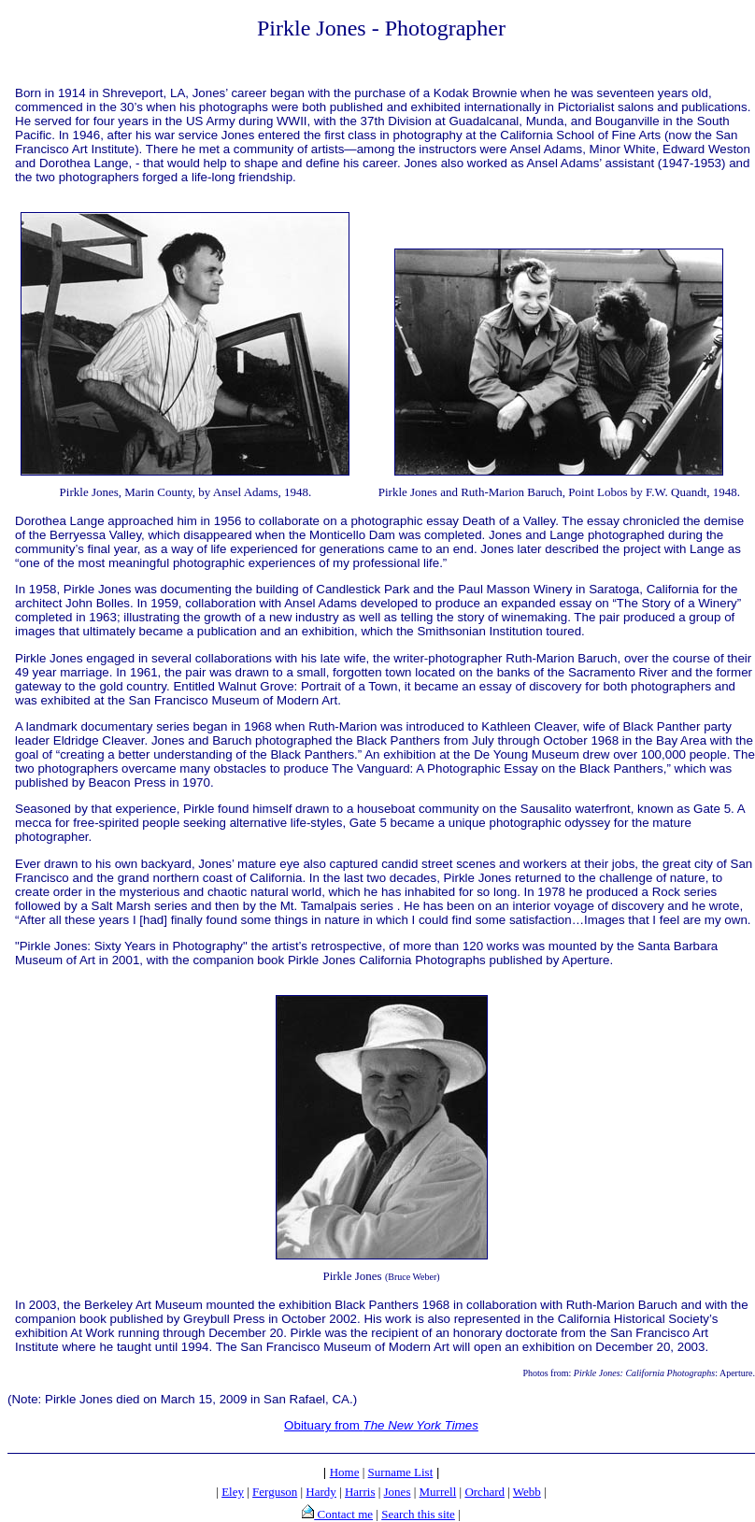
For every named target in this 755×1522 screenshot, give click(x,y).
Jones (397, 1492)
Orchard (484, 1492)
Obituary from (381, 1425)
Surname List (401, 1472)
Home (345, 1472)
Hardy (321, 1492)
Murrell (438, 1492)
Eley (232, 1492)
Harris (360, 1492)
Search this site (418, 1514)
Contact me (343, 1514)
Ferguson (274, 1492)
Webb (527, 1492)
